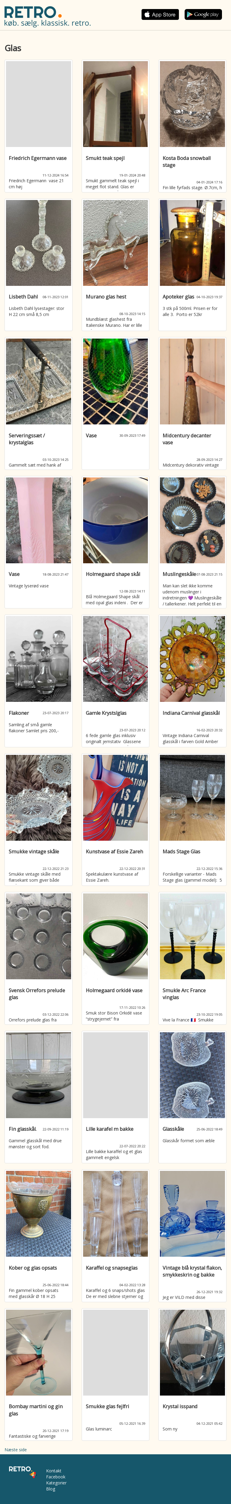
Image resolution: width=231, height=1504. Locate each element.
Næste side (16, 1449)
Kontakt (53, 1471)
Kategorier (56, 1483)
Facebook (55, 1477)
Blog (50, 1489)
